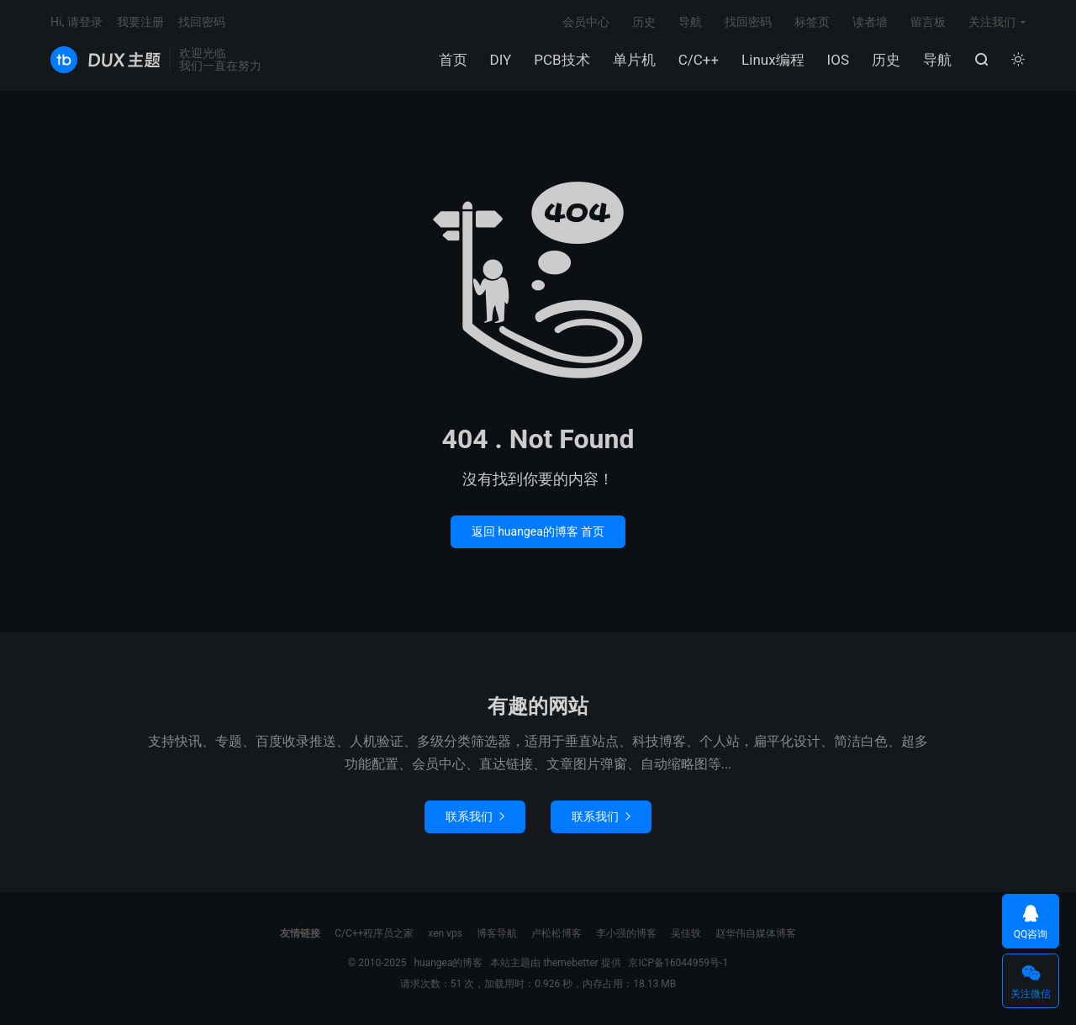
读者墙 (870, 22)
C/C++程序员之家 (374, 933)
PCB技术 (561, 59)
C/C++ (698, 59)
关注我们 (991, 22)
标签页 (812, 22)
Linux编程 (772, 59)
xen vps (445, 933)
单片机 (634, 59)
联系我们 (475, 816)
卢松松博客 (556, 933)
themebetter (570, 963)
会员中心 (585, 22)
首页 (453, 59)
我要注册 (140, 22)
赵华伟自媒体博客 (755, 933)
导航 (937, 59)
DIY (501, 59)
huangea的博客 (105, 59)
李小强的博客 (626, 933)
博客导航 (497, 933)
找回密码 (748, 22)
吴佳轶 (686, 933)
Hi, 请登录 (76, 22)
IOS (838, 59)
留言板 (928, 22)
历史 (886, 59)
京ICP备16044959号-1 (678, 963)
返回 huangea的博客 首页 (538, 531)
